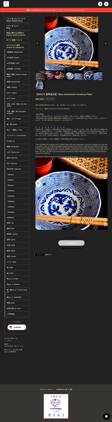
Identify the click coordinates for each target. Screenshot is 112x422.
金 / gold (10, 267)
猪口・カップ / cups (14, 119)
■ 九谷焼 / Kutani (13, 57)
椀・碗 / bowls (12, 124)
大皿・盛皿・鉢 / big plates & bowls (16, 112)
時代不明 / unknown (14, 169)
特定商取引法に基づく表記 (64, 389)
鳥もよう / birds (12, 279)
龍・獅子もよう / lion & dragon (17, 291)
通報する (48, 255)
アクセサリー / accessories (16, 135)
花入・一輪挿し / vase (14, 130)
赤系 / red (10, 223)
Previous (37, 43)
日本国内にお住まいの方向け (71, 248)
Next (105, 43)
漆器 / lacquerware (13, 82)
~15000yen (11, 196)
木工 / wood (11, 98)
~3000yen (10, 174)
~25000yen (11, 207)
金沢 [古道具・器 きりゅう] (13, 346)
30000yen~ (11, 217)
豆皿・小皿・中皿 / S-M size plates (17, 105)
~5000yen (10, 180)
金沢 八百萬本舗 (10, 352)
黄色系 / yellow (12, 234)
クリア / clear (11, 262)
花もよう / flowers (13, 284)
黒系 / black (11, 251)
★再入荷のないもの (14, 308)
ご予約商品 (11, 314)
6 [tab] (88, 75)
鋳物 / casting (12, 87)
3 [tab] (59, 75)
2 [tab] (50, 75)
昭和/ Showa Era (13, 147)
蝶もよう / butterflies (14, 297)
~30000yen (11, 212)
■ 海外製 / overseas (14, 69)
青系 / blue (10, 228)
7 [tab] (98, 75)
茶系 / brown (11, 256)
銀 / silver (10, 273)
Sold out (71, 243)
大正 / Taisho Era (13, 152)
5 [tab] (78, 75)
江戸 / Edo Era (12, 163)
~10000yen (11, 191)
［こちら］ (8, 340)
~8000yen (10, 185)
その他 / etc (11, 141)
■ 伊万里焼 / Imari (13, 63)
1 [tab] (40, 75)
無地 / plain (11, 303)
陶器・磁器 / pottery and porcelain (17, 75)
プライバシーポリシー (46, 389)
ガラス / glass (12, 93)
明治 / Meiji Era (12, 158)
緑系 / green (11, 240)
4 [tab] (69, 75)
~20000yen (11, 201)
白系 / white (11, 245)
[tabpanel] (71, 43)
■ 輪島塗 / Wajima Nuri (15, 52)
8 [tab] (40, 84)
